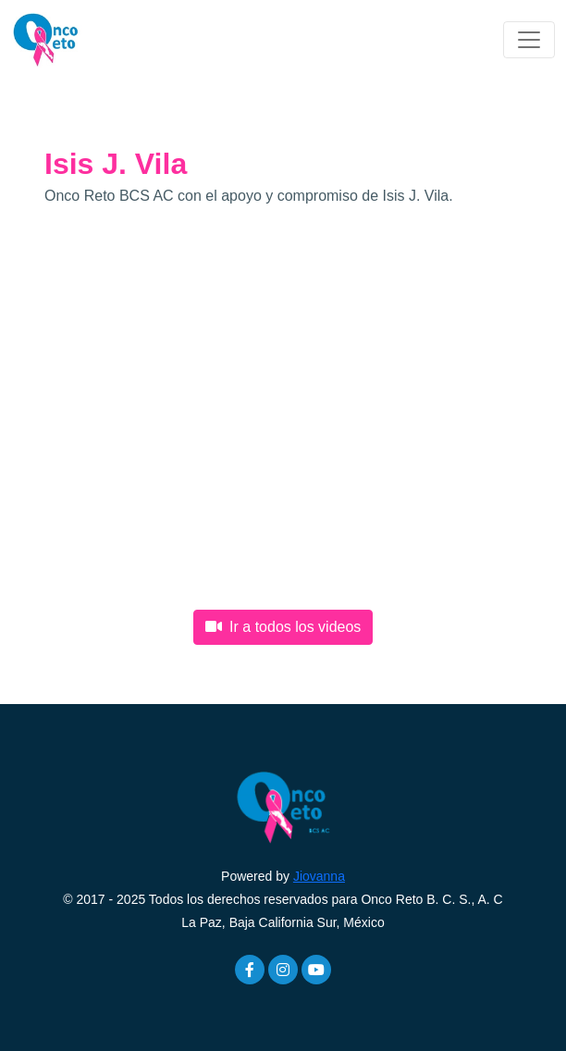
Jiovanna (319, 876)
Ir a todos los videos (283, 627)
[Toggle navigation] (529, 39)
